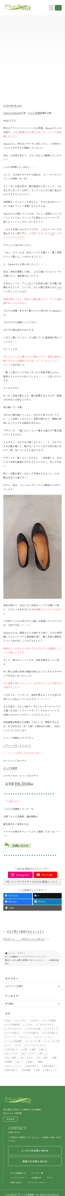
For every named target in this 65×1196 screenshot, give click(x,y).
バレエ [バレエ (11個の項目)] (50, 1036)
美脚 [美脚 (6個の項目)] (55, 1057)
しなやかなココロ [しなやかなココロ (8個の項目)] (14, 1028)
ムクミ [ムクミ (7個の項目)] (9, 1045)
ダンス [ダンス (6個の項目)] (39, 1036)
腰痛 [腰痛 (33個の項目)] (41, 1061)
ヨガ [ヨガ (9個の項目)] (19, 1045)
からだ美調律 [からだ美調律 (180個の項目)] (50, 1020)
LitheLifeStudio (12, 113)
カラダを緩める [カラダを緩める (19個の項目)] (32, 1032)
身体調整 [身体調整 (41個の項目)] (27, 1070)
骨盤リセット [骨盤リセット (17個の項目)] (51, 1070)
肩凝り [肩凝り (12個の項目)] (31, 1061)
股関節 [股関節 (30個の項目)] (9, 1061)
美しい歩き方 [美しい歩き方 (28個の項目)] (27, 1057)
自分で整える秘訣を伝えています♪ (25, 931)
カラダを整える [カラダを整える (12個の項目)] (13, 1032)
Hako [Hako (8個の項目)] (8, 1020)
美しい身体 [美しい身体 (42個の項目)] (43, 1057)
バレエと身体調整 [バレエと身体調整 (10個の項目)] (14, 1041)
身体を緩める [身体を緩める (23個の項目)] (49, 1065)
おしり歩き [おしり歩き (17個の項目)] (21, 1020)
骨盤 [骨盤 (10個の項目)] (38, 1070)
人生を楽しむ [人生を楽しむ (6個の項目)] (12, 1049)
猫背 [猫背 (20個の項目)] (34, 1049)
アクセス (10, 1119)
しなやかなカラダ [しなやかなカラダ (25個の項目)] (46, 1024)
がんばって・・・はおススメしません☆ (24, 939)
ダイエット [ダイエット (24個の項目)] (26, 1036)
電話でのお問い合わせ (34, 1161)
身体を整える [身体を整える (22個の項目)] (33, 1065)
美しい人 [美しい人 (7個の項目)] (43, 1053)
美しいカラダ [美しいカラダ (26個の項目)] (29, 1053)
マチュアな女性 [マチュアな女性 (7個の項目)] (52, 1041)
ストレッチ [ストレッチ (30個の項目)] (11, 1036)
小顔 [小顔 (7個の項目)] (25, 1049)
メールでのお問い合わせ (35, 1150)
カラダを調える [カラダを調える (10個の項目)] (50, 1032)
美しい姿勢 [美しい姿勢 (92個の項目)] (11, 1057)
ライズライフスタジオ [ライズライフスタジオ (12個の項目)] (36, 1045)
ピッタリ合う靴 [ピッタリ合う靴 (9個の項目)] (34, 1041)
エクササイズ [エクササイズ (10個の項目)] (51, 1028)
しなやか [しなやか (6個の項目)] (29, 1024)
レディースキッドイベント (17, 745)
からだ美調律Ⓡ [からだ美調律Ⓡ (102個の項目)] (13, 1024)
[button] (58, 8)
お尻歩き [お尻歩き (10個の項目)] (35, 1020)
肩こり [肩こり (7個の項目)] (20, 1061)
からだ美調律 (35, 113)
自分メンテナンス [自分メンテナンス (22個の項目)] (14, 1065)
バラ (52, 233)
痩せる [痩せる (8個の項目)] (44, 1049)
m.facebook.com (12, 105)
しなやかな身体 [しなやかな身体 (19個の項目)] (34, 1028)
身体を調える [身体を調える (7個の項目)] (12, 1070)
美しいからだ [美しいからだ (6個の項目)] (12, 1053)
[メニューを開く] (51, 7)
